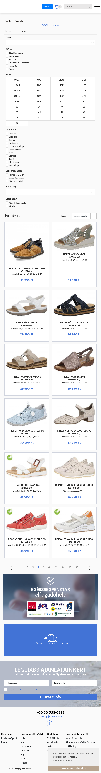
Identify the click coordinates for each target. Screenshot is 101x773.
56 (77, 567)
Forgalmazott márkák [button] (32, 734)
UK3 (39, 80)
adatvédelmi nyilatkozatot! (29, 689)
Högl (22, 755)
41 (61, 112)
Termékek (19, 21)
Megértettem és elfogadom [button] (74, 768)
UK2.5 (17, 80)
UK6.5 (17, 91)
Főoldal (8, 21)
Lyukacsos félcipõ (16, 146)
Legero (23, 763)
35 (17, 107)
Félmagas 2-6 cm (16, 175)
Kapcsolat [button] (6, 734)
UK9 (39, 96)
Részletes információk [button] (63, 760)
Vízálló (12, 206)
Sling (11, 152)
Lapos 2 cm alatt (16, 178)
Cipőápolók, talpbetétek (19, 62)
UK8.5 (17, 96)
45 (61, 118)
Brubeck (12, 59)
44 (39, 118)
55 (70, 567)
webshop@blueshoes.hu (50, 716)
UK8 (84, 91)
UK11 (39, 102)
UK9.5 (61, 96)
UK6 (84, 85)
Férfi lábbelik (53, 738)
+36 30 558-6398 (50, 712)
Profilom (46, 6)
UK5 (39, 85)
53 (56, 567)
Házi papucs (14, 143)
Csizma (12, 140)
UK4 (84, 80)
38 (84, 107)
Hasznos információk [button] (77, 734)
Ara (22, 742)
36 (39, 107)
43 (17, 118)
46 (84, 118)
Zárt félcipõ (14, 165)
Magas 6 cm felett (17, 181)
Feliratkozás (50, 697)
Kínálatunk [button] (52, 734)
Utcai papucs (14, 162)
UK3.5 (61, 80)
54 (63, 567)
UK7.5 (61, 91)
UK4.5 (17, 85)
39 (17, 112)
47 (17, 123)
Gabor (23, 759)
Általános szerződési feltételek (81, 742)
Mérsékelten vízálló (17, 203)
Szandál (12, 156)
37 (61, 107)
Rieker (11, 69)
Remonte (13, 66)
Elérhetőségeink (9, 738)
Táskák (12, 159)
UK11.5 (62, 102)
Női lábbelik (52, 742)
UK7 (39, 91)
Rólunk (4, 742)
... (52, 567)
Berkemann (14, 56)
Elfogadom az (23, 689)
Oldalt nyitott (15, 149)
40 (39, 112)
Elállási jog (71, 746)
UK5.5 (61, 85)
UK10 (84, 96)
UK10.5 (17, 102)
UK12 (84, 102)
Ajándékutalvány (16, 53)
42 (84, 112)
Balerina (12, 133)
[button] (50, 25)
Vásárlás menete (74, 738)
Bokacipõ (13, 137)
